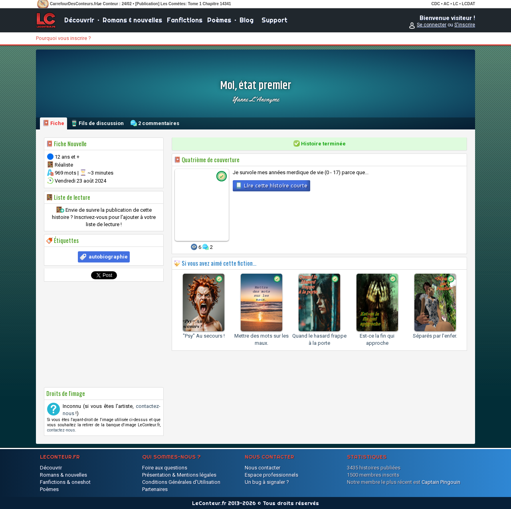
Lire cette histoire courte (271, 185)
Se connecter (431, 25)
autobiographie (108, 257)
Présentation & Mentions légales (179, 475)
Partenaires (155, 489)
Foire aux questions (164, 468)
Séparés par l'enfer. (435, 336)
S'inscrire (464, 25)
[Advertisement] (104, 334)
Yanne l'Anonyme (255, 99)
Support (274, 20)
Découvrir (79, 20)
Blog (247, 20)
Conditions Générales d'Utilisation (181, 482)
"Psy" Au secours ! (204, 336)
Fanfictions (184, 20)
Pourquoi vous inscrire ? (63, 38)
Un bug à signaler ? (267, 482)
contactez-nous (61, 430)
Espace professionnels (271, 475)
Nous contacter (262, 468)
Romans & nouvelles (132, 20)
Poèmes (219, 20)
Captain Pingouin (441, 482)
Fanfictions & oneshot (65, 482)
